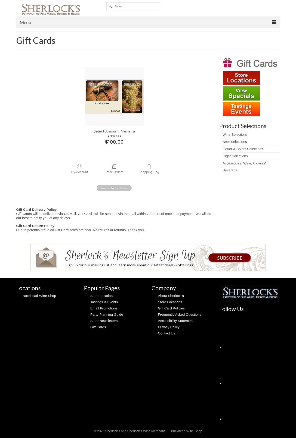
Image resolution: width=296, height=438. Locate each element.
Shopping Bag (149, 169)
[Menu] (148, 22)
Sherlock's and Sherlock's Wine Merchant (135, 431)
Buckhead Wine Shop (186, 431)
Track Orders (114, 169)
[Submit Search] (109, 6)
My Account (79, 169)
